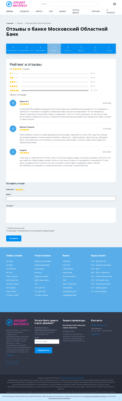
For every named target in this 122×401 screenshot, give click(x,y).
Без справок (11, 288)
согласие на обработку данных (95, 396)
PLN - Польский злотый (100, 284)
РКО (51, 11)
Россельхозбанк (69, 276)
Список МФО (11, 291)
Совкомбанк (68, 288)
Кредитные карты (42, 276)
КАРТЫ (39, 11)
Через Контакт (12, 276)
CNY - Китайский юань (100, 280)
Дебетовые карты (42, 280)
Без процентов (12, 280)
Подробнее (95, 334)
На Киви (9, 265)
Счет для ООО (40, 291)
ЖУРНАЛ (96, 11)
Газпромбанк (68, 269)
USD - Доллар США (98, 261)
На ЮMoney (11, 269)
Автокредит (39, 269)
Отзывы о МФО (12, 295)
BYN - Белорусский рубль (101, 265)
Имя (8, 194)
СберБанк (66, 261)
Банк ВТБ (66, 265)
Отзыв (10, 205)
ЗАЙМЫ (9, 11)
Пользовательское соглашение (72, 378)
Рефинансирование (42, 265)
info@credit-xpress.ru (98, 325)
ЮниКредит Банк (69, 291)
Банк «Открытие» (70, 284)
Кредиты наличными (43, 261)
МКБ (64, 280)
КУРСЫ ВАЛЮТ (76, 11)
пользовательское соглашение (59, 398)
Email (37, 338)
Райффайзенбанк (70, 295)
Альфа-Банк (67, 272)
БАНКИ (62, 11)
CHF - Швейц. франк (99, 288)
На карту (9, 261)
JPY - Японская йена (99, 291)
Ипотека (38, 272)
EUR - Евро (95, 269)
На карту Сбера (12, 284)
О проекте (10, 355)
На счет (9, 272)
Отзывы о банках (41, 295)
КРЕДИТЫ (24, 11)
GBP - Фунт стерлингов (100, 272)
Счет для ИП (40, 288)
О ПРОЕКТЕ (110, 11)
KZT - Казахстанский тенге (101, 276)
